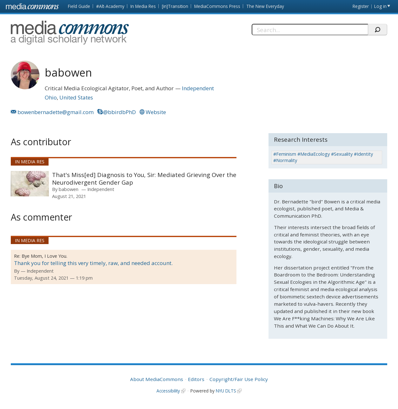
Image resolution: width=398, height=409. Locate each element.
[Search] (310, 29)
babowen (68, 189)
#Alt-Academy (110, 6)
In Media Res (143, 6)
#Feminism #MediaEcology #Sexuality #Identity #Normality (323, 157)
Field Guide (79, 6)
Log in (380, 6)
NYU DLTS (226, 391)
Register (361, 6)
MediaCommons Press (217, 6)
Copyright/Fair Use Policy (238, 379)
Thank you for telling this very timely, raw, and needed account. (93, 263)
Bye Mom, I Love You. (44, 256)
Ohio (51, 97)
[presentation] (30, 183)
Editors (196, 379)
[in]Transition (175, 6)
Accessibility (168, 391)
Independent (198, 88)
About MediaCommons (156, 379)
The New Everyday (265, 6)
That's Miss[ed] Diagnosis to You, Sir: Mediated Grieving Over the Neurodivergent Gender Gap (144, 178)
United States (76, 97)
